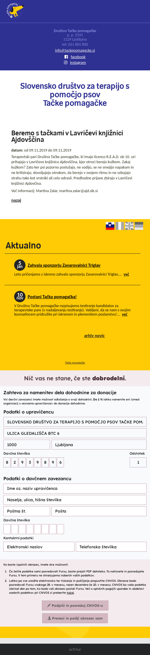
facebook (75, 57)
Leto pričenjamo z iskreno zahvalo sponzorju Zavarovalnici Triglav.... (71, 274)
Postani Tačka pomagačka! (52, 296)
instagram (75, 62)
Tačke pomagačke (75, 362)
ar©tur (75, 649)
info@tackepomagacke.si (75, 50)
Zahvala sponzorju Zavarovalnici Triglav (64, 265)
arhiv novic (94, 335)
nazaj (16, 200)
